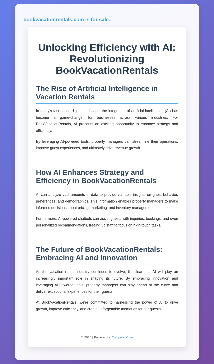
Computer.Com (122, 337)
